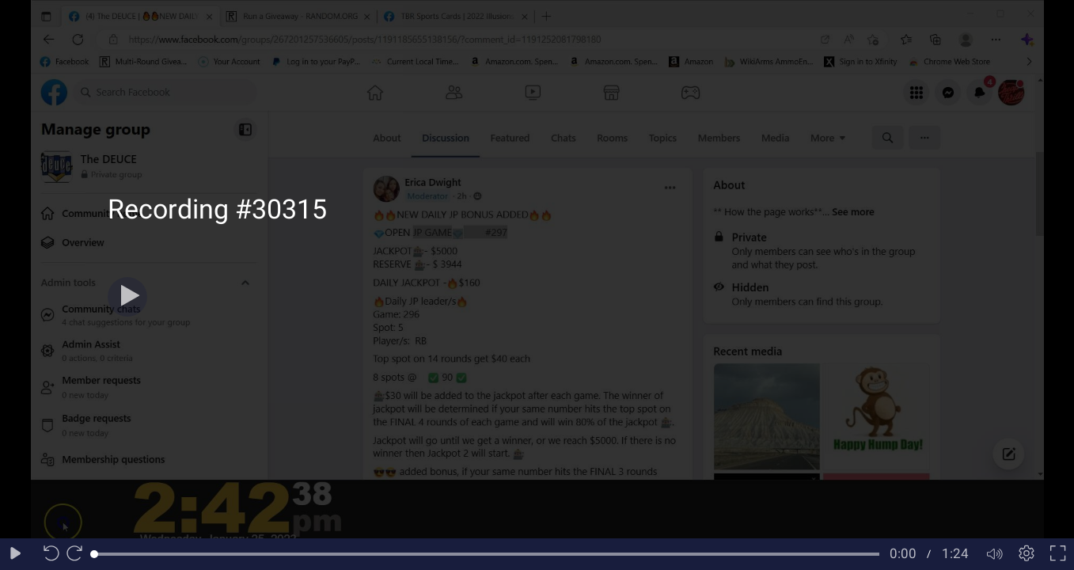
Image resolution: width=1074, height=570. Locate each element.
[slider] (486, 554)
